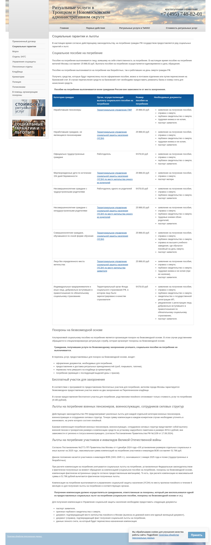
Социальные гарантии (24, 46)
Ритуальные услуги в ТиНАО (134, 28)
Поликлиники (18, 87)
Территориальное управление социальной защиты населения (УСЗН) (112, 135)
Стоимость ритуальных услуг (182, 28)
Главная (64, 28)
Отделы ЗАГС (19, 56)
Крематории (18, 76)
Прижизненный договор (24, 41)
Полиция (16, 82)
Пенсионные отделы (22, 66)
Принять (196, 535)
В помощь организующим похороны (25, 93)
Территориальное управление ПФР (114, 110)
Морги (15, 51)
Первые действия (95, 28)
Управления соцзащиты (24, 61)
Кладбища (17, 71)
